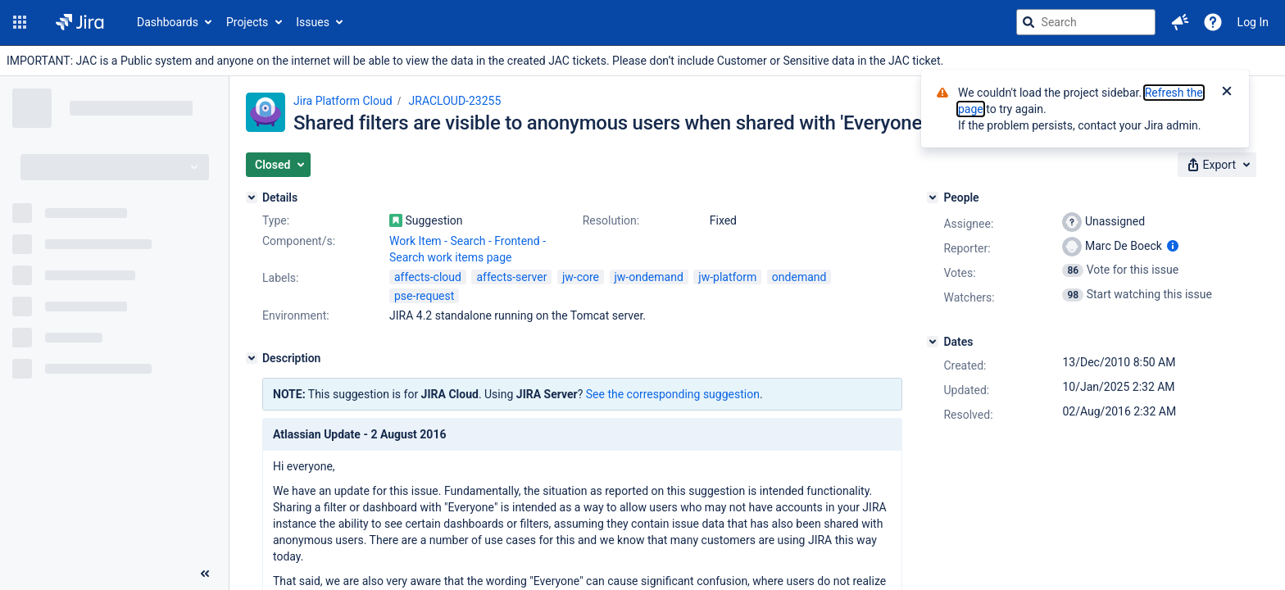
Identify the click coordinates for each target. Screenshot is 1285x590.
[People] (932, 197)
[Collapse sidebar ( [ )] (204, 573)
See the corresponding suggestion (673, 394)
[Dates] (932, 341)
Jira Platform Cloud (343, 100)
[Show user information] (1172, 245)
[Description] (251, 358)
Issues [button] (312, 22)
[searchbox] (1086, 22)
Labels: (280, 277)
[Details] (251, 197)
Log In (1253, 22)
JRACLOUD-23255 (455, 100)
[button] (19, 22)
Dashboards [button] (167, 22)
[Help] (1213, 22)
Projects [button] (247, 22)
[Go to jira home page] (80, 22)
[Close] (1227, 92)
